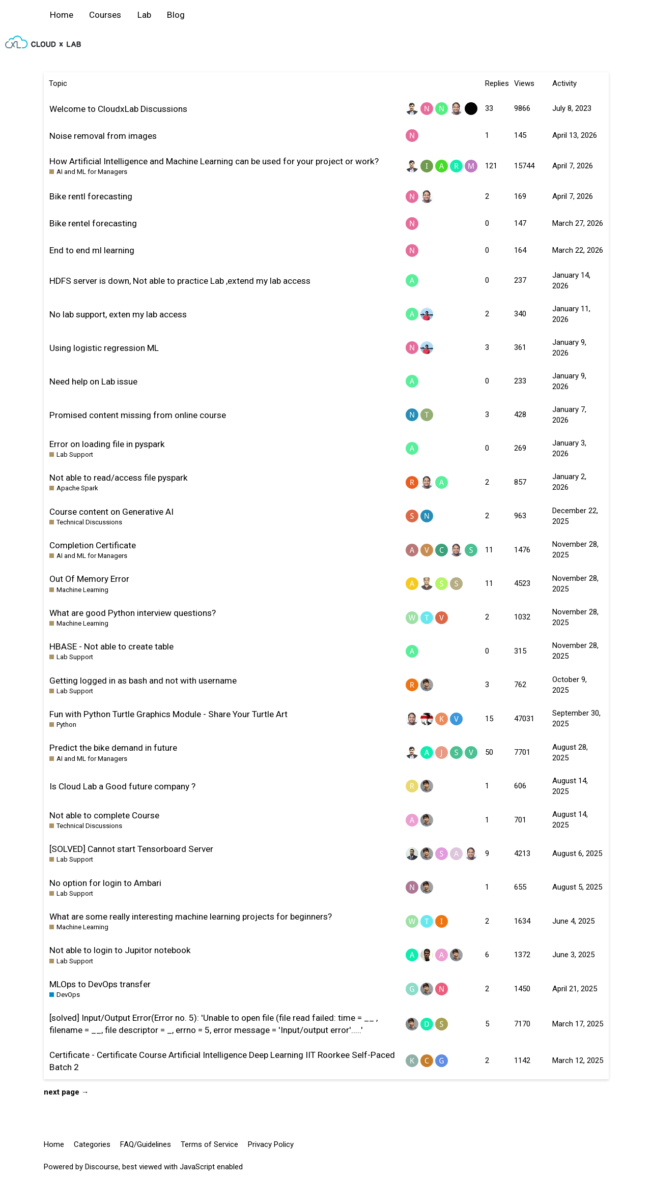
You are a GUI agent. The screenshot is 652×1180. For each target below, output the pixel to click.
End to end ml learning (91, 250)
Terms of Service (209, 1144)
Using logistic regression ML (104, 348)
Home (61, 15)
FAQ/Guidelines (145, 1144)
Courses (105, 15)
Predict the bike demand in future (113, 748)
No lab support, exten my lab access (118, 314)
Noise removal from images (103, 136)
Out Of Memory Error (89, 579)
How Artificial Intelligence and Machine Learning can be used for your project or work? (214, 161)
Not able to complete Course (104, 815)
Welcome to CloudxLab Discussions (118, 109)
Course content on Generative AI (111, 512)
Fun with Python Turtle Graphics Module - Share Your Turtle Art (168, 714)
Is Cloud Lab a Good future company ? (122, 786)
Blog (176, 15)
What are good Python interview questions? (132, 613)
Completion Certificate (92, 545)
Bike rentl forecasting (90, 196)
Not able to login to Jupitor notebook (120, 950)
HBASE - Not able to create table (111, 646)
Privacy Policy (271, 1144)
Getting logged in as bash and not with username (143, 680)
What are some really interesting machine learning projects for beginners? (190, 916)
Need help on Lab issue (93, 381)
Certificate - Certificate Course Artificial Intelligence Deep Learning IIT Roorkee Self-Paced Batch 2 (222, 1061)
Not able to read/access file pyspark (118, 478)
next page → (66, 1092)
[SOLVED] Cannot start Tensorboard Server (131, 849)
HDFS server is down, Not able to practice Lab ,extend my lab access (179, 281)
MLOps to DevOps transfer (100, 984)
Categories (92, 1144)
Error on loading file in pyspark (107, 444)
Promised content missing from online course (137, 415)
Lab (144, 15)
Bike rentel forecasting (93, 223)
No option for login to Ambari (105, 883)
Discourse (102, 1166)
